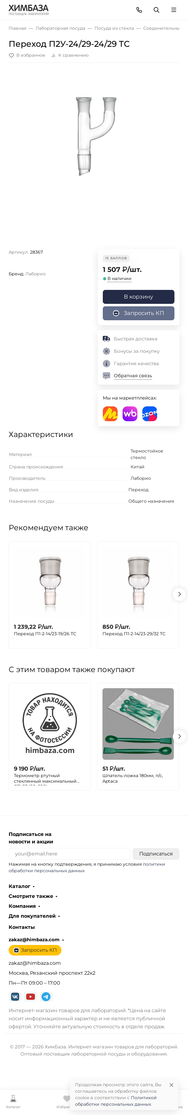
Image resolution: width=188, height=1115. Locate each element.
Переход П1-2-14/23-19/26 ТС (45, 633)
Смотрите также (31, 896)
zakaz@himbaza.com (34, 939)
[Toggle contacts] (139, 10)
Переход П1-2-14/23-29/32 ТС (133, 633)
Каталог (19, 886)
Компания (22, 906)
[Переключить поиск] (156, 10)
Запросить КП (138, 313)
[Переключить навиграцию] (173, 10)
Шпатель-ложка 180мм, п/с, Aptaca (132, 778)
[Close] (171, 1085)
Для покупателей (32, 916)
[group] (94, 158)
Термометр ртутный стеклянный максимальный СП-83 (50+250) (45, 779)
